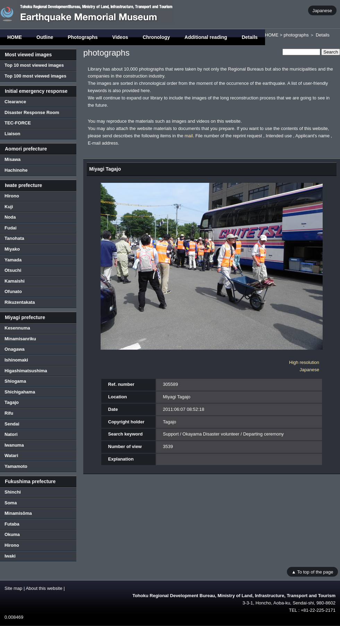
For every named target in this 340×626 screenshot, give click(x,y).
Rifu (9, 413)
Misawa (12, 159)
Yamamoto (16, 466)
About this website (44, 588)
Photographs (82, 37)
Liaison (12, 133)
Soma (11, 502)
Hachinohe (16, 170)
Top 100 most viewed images (35, 76)
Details (250, 37)
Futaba (12, 524)
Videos (120, 37)
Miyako (12, 249)
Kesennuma (17, 328)
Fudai (11, 227)
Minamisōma (18, 513)
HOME (14, 37)
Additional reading (206, 37)
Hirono (12, 195)
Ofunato (13, 291)
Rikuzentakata (20, 302)
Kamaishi (15, 281)
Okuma (12, 534)
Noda (10, 217)
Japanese (322, 10)
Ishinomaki (16, 360)
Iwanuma (14, 445)
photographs (295, 35)
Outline (44, 37)
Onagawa (15, 349)
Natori (11, 434)
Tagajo (12, 402)
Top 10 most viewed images (34, 65)
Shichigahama (20, 392)
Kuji (9, 206)
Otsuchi (13, 270)
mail (189, 135)
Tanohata (14, 238)
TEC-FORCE (18, 122)
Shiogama (15, 381)
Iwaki (10, 556)
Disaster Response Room (32, 112)
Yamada (13, 259)
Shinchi (13, 492)
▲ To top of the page (312, 571)
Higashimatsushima (26, 370)
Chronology (156, 37)
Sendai (12, 423)
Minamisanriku (20, 338)
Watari (11, 455)
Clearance (15, 101)
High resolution (304, 362)
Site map (13, 588)
